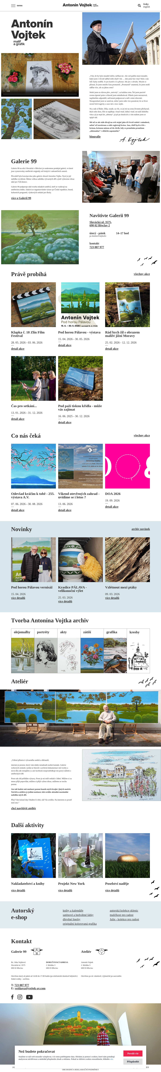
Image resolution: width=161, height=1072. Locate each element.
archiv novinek (141, 529)
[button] (17, 5)
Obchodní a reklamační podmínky (80, 1070)
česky (146, 4)
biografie (95, 136)
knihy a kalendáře (73, 910)
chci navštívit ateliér (23, 808)
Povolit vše (132, 1053)
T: (20, 985)
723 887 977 (97, 247)
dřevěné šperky (71, 919)
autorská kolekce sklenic (124, 910)
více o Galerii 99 (21, 198)
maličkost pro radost (121, 914)
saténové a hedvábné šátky (78, 914)
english (146, 6)
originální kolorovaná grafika (80, 923)
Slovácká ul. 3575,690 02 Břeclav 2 (101, 224)
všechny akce (142, 273)
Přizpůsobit (133, 1061)
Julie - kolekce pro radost (124, 919)
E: (28, 988)
